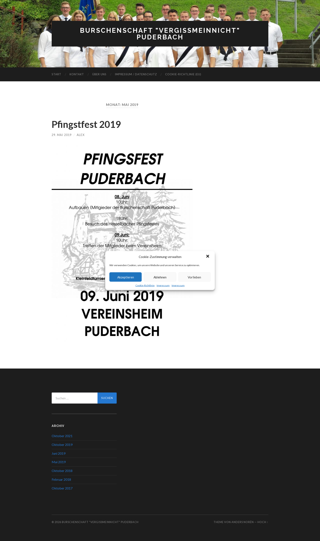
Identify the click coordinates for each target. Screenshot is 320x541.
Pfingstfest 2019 (86, 124)
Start (56, 74)
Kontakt (77, 74)
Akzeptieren (125, 277)
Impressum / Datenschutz (136, 74)
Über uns (99, 74)
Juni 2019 (58, 453)
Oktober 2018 (62, 471)
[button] (208, 256)
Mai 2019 (59, 462)
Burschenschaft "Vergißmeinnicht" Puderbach (160, 33)
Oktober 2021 (62, 436)
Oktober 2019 (62, 445)
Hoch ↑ (263, 522)
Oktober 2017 (62, 488)
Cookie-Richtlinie (145, 285)
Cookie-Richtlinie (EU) (183, 74)
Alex (81, 135)
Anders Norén (242, 522)
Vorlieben (194, 277)
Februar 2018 (61, 479)
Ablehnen (160, 277)
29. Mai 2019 (62, 135)
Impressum (163, 285)
